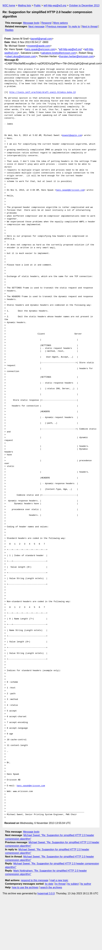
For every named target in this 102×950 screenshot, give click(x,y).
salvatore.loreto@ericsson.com (58, 53)
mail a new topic (59, 880)
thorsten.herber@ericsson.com (76, 56)
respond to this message (34, 880)
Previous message (56, 26)
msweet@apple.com (38, 45)
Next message (36, 26)
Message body (31, 23)
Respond (46, 23)
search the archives (51, 887)
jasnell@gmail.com (41, 38)
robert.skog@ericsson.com (21, 56)
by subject (73, 883)
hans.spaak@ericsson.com (40, 49)
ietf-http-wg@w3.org (55, 5)
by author (86, 883)
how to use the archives (25, 887)
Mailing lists (24, 5)
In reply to (74, 26)
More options (60, 23)
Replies (9, 30)
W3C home (9, 5)
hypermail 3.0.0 (45, 893)
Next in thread (90, 26)
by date (49, 883)
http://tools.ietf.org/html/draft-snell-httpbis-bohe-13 (42, 92)
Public (37, 5)
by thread (60, 883)
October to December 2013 (84, 5)
